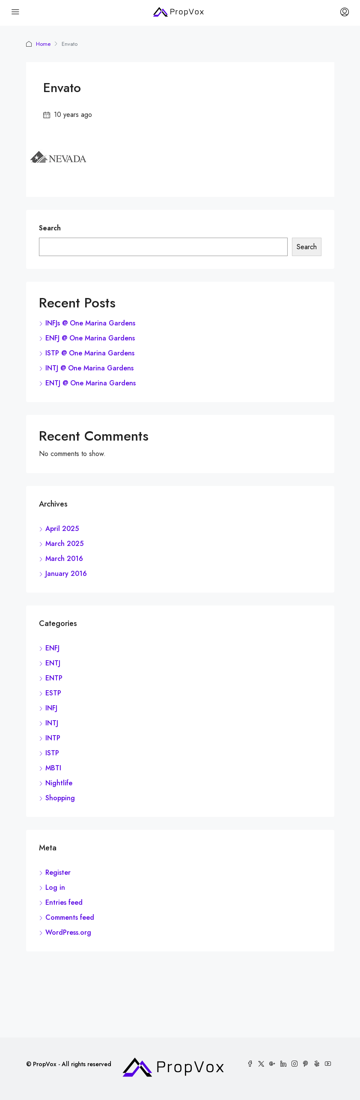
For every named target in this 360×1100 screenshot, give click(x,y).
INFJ (51, 708)
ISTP (52, 753)
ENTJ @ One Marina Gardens (90, 383)
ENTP (53, 678)
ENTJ (52, 663)
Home (43, 44)
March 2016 (64, 558)
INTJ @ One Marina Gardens (89, 368)
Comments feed (69, 917)
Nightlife (58, 783)
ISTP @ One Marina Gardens (89, 353)
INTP (52, 738)
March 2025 (64, 544)
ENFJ (52, 648)
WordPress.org (68, 932)
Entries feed (64, 902)
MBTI (53, 768)
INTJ (51, 723)
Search (50, 228)
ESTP (53, 693)
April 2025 (62, 529)
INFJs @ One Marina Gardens (90, 323)
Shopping (60, 798)
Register (58, 872)
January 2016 (66, 573)
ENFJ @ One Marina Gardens (90, 338)
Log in (55, 887)
